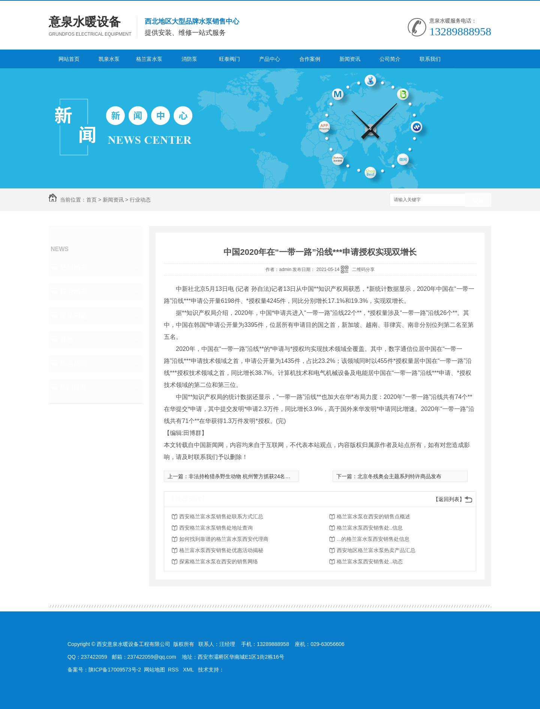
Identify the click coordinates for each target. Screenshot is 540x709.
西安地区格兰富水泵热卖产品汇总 (376, 550)
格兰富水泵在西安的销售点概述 (373, 516)
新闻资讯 (349, 59)
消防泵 (189, 59)
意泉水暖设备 (85, 22)
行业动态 (140, 200)
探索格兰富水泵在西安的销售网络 (218, 561)
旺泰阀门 (229, 59)
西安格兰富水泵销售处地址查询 (216, 528)
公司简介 (390, 59)
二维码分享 (363, 269)
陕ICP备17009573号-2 (114, 670)
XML (189, 670)
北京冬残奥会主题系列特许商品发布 (399, 476)
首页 (91, 200)
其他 (67, 339)
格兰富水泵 (149, 59)
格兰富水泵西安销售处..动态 (370, 561)
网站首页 (69, 59)
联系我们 (430, 59)
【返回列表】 (449, 499)
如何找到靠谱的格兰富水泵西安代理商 (223, 539)
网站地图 (154, 670)
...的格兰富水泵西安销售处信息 (373, 539)
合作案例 (309, 59)
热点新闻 (73, 363)
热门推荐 (73, 387)
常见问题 (73, 315)
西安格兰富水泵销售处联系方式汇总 (221, 516)
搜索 (478, 200)
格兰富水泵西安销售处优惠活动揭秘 (221, 550)
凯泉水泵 (109, 59)
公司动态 (73, 267)
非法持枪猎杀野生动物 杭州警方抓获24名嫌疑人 (245, 476)
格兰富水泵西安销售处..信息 (370, 528)
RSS (174, 670)
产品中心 (269, 59)
